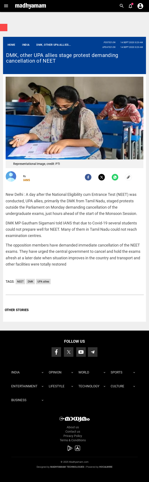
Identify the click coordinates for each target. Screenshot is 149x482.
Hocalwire (105, 467)
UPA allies (43, 281)
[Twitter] (101, 177)
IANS (26, 180)
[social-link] (128, 177)
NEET (20, 281)
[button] (6, 6)
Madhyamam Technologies (67, 467)
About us (73, 427)
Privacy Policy (72, 436)
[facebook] (88, 177)
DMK (30, 281)
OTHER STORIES (17, 310)
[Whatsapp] (115, 177)
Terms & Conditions (73, 440)
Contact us (72, 431)
